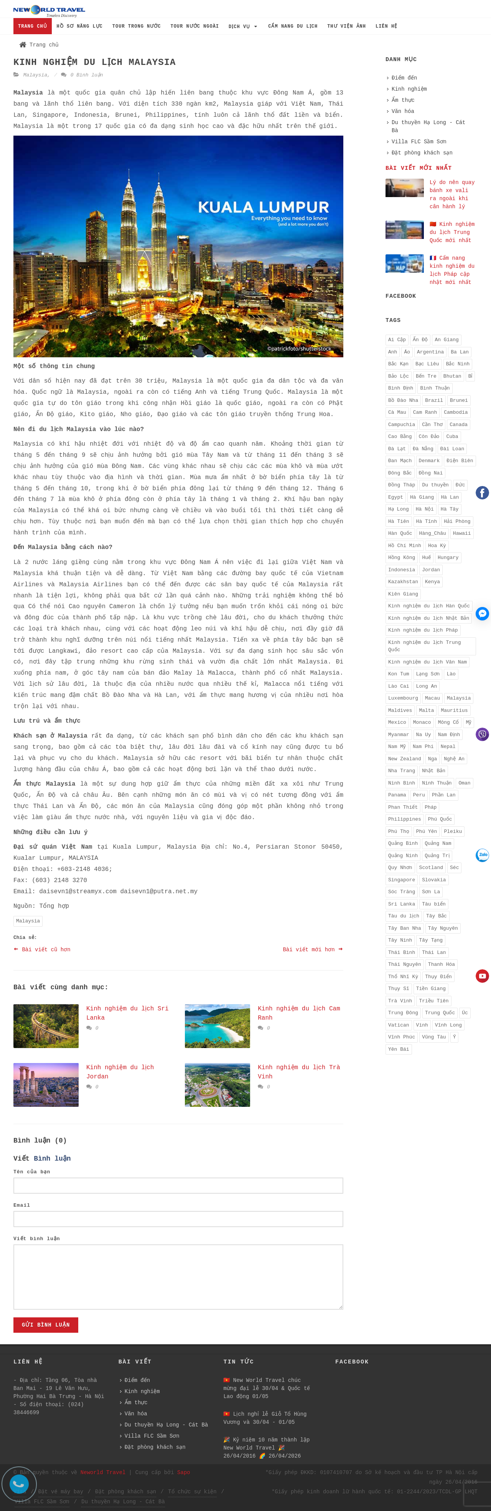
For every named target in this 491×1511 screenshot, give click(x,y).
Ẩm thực (403, 100)
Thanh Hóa (441, 964)
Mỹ (468, 722)
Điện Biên (460, 461)
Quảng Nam (438, 843)
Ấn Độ (420, 340)
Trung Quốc (440, 1013)
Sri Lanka (401, 904)
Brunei (459, 400)
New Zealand (404, 759)
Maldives (400, 710)
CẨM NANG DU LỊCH (293, 26)
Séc (454, 868)
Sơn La (431, 892)
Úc (465, 1013)
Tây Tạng (431, 940)
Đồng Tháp (401, 485)
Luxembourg (403, 698)
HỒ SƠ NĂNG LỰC (80, 26)
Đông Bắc (400, 473)
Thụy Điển (438, 977)
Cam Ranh (425, 412)
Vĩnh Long (448, 1025)
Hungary (448, 558)
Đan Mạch (400, 461)
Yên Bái (398, 1049)
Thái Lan (434, 952)
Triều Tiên (433, 1001)
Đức (460, 485)
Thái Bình (401, 952)
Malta (426, 710)
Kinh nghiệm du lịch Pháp (423, 630)
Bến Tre (426, 376)
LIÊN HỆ (386, 26)
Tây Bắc (436, 916)
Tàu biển (434, 904)
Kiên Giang (403, 594)
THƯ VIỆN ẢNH (346, 26)
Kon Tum (398, 674)
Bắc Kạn (398, 364)
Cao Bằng (400, 437)
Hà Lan (450, 497)
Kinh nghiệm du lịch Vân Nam (427, 662)
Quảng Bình (403, 843)
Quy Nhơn (400, 868)
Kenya (432, 582)
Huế (426, 558)
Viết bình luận (36, 1239)
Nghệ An (454, 759)
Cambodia (456, 412)
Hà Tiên (398, 521)
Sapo (183, 1473)
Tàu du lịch (403, 916)
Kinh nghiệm (409, 89)
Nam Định (449, 735)
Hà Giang (422, 497)
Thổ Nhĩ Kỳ (403, 977)
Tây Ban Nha (404, 928)
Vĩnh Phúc (401, 1037)
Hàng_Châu (432, 533)
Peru (419, 795)
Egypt (395, 497)
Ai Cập (397, 340)
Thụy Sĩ (398, 989)
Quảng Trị (437, 856)
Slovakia (434, 880)
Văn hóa (403, 111)
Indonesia (401, 570)
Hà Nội (425, 509)
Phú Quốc (440, 819)
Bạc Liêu (427, 364)
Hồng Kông (401, 558)
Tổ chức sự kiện (192, 1492)
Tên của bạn (31, 1172)
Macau (432, 698)
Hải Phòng (457, 521)
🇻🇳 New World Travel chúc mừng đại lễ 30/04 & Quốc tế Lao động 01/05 (266, 1388)
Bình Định (400, 388)
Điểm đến (404, 78)
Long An (426, 686)
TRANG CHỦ (32, 26)
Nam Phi (423, 747)
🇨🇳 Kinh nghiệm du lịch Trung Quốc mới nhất (452, 232)
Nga (432, 759)
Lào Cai (398, 686)
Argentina (430, 352)
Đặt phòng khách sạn (422, 153)
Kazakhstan (403, 582)
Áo (407, 352)
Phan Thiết (403, 807)
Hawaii (462, 533)
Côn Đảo (429, 437)
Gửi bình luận (46, 1325)
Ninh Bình (401, 783)
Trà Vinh (400, 1001)
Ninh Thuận (436, 783)
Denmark (429, 461)
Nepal (448, 747)
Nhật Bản (433, 771)
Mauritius (454, 710)
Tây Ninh (400, 940)
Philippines (404, 819)
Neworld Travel (103, 1473)
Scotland (431, 868)
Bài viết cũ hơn (42, 949)
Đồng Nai (431, 473)
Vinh (422, 1025)
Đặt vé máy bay (60, 1492)
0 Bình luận (82, 75)
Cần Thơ (432, 425)
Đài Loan (452, 449)
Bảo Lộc (398, 376)
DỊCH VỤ (244, 27)
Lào (451, 674)
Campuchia (401, 425)
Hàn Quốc (400, 533)
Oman (464, 783)
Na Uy (423, 735)
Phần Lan (444, 795)
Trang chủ (39, 45)
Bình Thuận (435, 388)
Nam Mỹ (397, 747)
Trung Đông (403, 1013)
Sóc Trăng (401, 892)
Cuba (452, 437)
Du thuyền (435, 485)
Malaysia (35, 75)
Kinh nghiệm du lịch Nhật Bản (428, 618)
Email (21, 1205)
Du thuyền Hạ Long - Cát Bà (428, 126)
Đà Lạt (397, 449)
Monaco (422, 722)
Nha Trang (401, 771)
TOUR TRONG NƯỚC (136, 26)
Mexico (397, 722)
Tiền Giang (431, 989)
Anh (392, 352)
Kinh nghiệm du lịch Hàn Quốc (429, 606)
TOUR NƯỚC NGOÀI (194, 26)
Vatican (398, 1025)
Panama (397, 795)
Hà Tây (450, 509)
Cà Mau (397, 412)
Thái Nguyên (404, 964)
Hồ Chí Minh (404, 546)
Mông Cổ (448, 722)
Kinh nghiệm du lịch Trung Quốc (424, 646)
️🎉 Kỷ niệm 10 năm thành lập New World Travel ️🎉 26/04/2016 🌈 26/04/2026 (266, 1448)
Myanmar (398, 735)
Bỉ (470, 376)
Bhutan (452, 376)
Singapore (401, 880)
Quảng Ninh (403, 856)
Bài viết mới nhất (419, 168)
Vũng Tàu (434, 1037)
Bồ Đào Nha (403, 400)
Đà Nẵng (423, 449)
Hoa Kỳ (437, 546)
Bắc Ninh (458, 364)
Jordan (431, 570)
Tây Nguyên (443, 928)
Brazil (434, 400)
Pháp (431, 807)
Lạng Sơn (428, 674)
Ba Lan (460, 352)
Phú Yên (426, 831)
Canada (459, 425)
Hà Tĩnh (426, 521)
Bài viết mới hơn (313, 949)
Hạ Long (398, 509)
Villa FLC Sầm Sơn (419, 142)
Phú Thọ (398, 831)
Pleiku (453, 831)
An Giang (446, 340)
